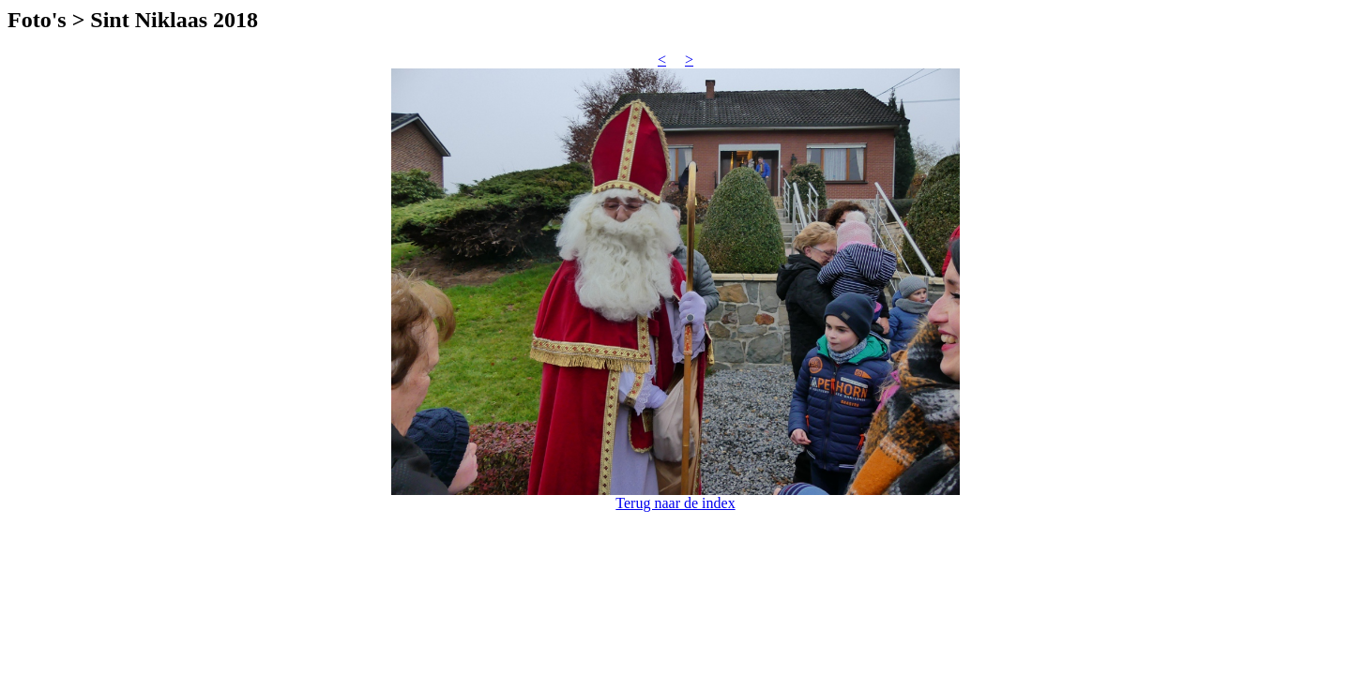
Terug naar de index (675, 503)
